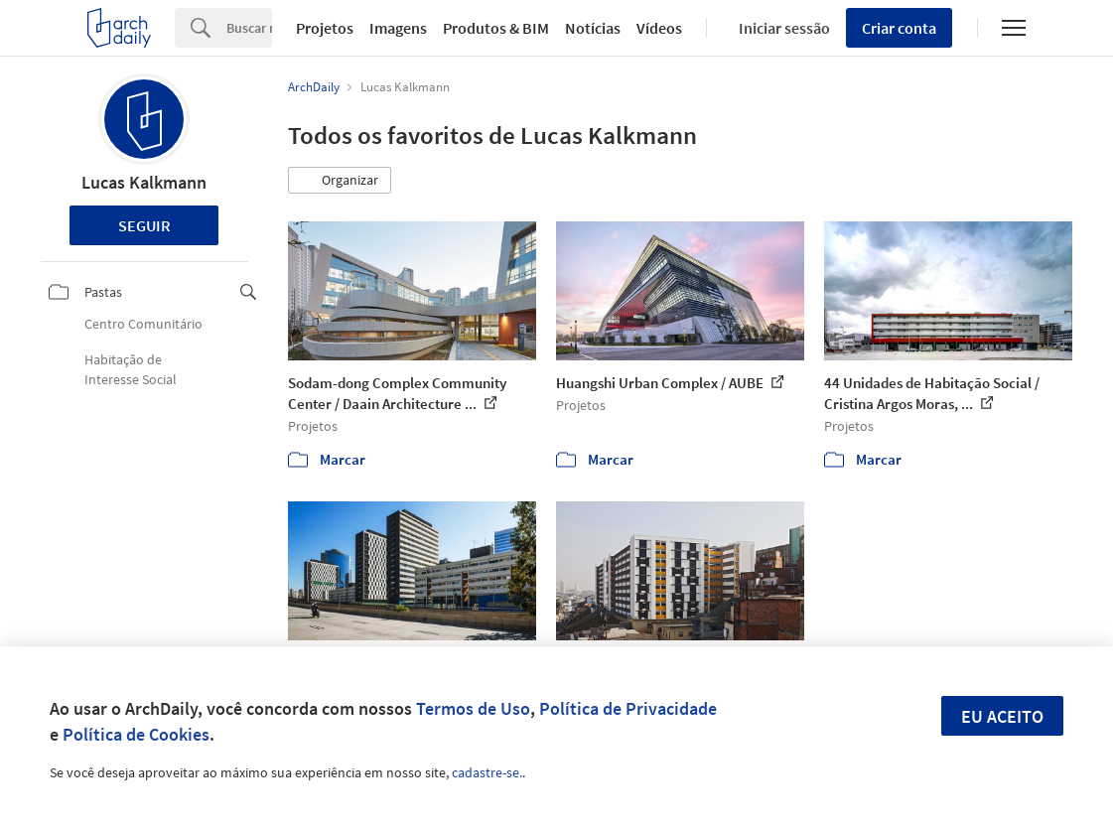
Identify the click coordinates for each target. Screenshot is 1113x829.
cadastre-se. (487, 772)
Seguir (144, 225)
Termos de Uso (473, 708)
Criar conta (899, 28)
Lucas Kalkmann (144, 182)
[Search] (249, 28)
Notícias (593, 28)
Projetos (324, 28)
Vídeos (659, 28)
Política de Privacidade (628, 708)
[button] (339, 181)
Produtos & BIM (496, 28)
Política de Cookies (136, 734)
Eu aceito (1002, 716)
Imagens (398, 28)
